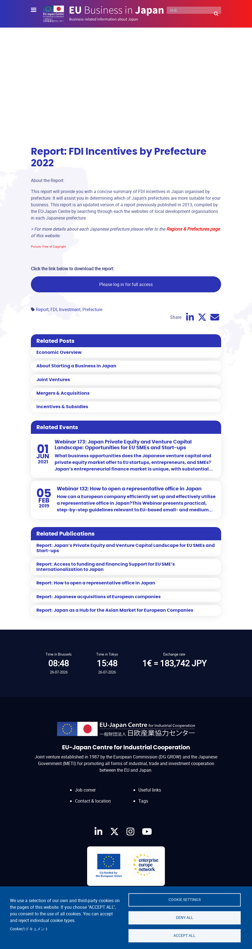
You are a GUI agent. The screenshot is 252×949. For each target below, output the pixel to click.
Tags (143, 801)
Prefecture (92, 309)
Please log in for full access (126, 284)
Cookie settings (184, 899)
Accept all (184, 935)
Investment (70, 309)
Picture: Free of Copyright (48, 246)
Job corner (85, 790)
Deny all (184, 917)
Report (42, 309)
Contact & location (93, 801)
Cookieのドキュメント (29, 928)
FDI (53, 309)
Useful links (149, 790)
